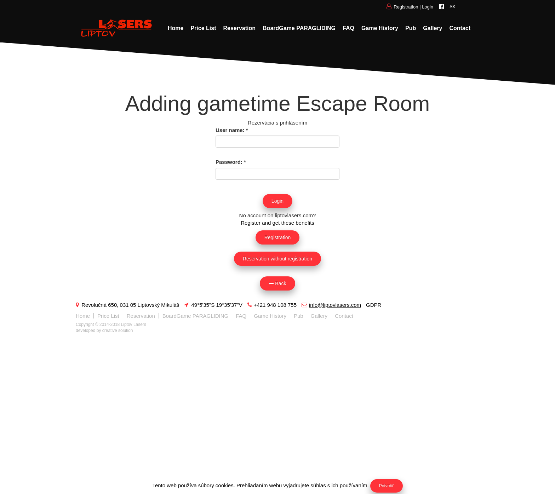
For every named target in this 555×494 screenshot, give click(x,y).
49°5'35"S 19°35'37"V (213, 305)
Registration (406, 7)
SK (453, 6)
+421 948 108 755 (272, 305)
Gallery (432, 28)
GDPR (373, 305)
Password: (231, 162)
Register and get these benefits (277, 223)
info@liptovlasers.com (331, 305)
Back (277, 283)
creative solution (117, 330)
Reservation (239, 28)
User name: (232, 130)
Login (427, 7)
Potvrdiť (386, 485)
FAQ (348, 28)
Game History (379, 28)
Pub (410, 28)
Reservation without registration (277, 259)
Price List (203, 28)
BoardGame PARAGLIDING (299, 28)
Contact (459, 28)
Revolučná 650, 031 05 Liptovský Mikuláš (127, 305)
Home (175, 28)
